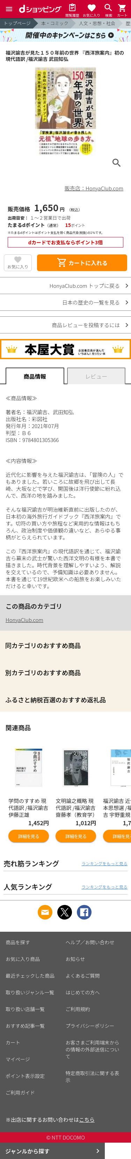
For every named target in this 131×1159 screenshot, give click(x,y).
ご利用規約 (78, 1009)
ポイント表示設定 (25, 1075)
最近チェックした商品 (30, 975)
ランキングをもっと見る (104, 863)
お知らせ (75, 958)
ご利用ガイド (20, 1092)
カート (13, 1042)
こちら (87, 1119)
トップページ (17, 23)
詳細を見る (28, 836)
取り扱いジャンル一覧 (30, 992)
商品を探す (18, 942)
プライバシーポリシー (90, 1025)
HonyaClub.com (24, 619)
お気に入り (17, 266)
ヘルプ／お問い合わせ (90, 942)
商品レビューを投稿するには (86, 325)
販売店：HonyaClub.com (94, 188)
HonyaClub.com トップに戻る (85, 285)
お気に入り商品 (23, 958)
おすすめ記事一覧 (25, 1025)
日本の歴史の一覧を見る (91, 302)
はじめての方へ (83, 992)
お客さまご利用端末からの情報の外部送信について (92, 1049)
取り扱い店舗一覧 (25, 1009)
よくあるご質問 (83, 975)
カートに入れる (82, 263)
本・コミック (54, 23)
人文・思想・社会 (97, 23)
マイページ (18, 1059)
